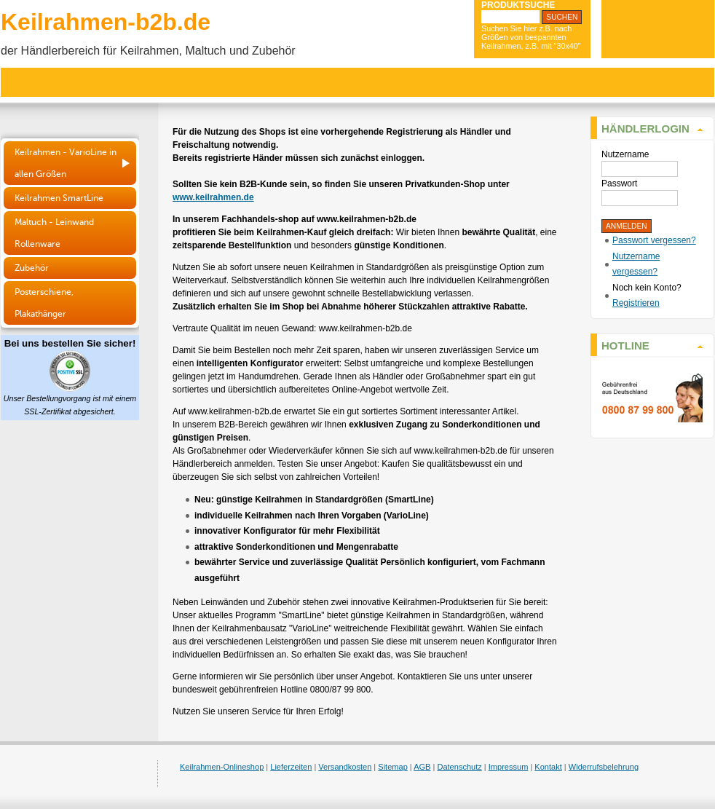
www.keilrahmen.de (213, 197)
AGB (422, 766)
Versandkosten (344, 766)
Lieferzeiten (291, 766)
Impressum (509, 766)
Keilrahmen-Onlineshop (222, 766)
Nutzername (625, 154)
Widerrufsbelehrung (604, 766)
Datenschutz (459, 766)
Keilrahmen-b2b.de (105, 22)
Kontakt (547, 766)
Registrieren (636, 303)
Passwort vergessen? (654, 240)
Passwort (619, 183)
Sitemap (392, 766)
